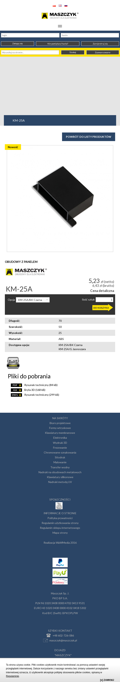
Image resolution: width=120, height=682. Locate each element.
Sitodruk (60, 457)
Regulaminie (12, 676)
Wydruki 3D (60, 442)
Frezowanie (60, 447)
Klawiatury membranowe (60, 432)
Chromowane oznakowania (60, 452)
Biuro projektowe (60, 423)
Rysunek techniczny (34, 385)
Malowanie (60, 462)
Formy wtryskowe (60, 427)
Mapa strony (60, 532)
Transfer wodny (60, 467)
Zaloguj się (17, 43)
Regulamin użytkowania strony (60, 523)
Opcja (11, 299)
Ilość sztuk (88, 299)
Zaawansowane (102, 52)
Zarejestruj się (100, 43)
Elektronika (60, 437)
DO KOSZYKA (101, 308)
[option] (60, 198)
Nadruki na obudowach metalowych (60, 472)
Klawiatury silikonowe (60, 477)
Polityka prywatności (60, 518)
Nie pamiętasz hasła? (57, 43)
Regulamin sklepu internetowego (60, 527)
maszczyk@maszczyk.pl (60, 640)
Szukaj (72, 52)
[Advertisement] (60, 86)
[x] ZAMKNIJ (107, 680)
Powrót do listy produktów (88, 136)
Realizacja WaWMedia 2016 (60, 542)
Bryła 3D (28, 390)
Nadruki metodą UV (60, 482)
